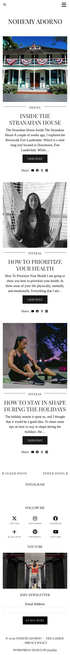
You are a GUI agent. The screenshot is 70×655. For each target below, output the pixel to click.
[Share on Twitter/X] (42, 170)
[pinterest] (35, 534)
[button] (65, 5)
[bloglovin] (14, 534)
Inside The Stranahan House (35, 119)
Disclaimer (54, 638)
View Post (35, 159)
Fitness (35, 253)
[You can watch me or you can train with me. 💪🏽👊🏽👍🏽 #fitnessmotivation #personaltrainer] (35, 571)
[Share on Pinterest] (46, 170)
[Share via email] (32, 170)
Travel (35, 107)
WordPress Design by (35, 650)
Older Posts (14, 473)
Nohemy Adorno (35, 21)
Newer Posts (55, 473)
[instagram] (35, 520)
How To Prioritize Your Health (35, 265)
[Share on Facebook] (37, 170)
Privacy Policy (36, 643)
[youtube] (55, 534)
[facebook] (55, 520)
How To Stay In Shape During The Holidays (35, 406)
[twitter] (14, 520)
